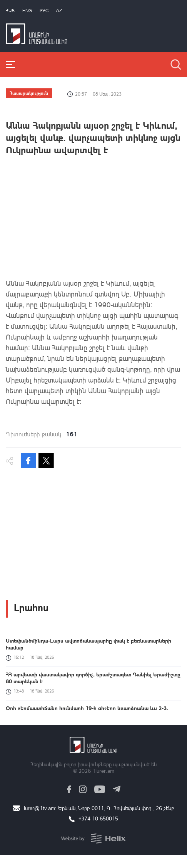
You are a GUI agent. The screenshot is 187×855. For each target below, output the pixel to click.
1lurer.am (103, 770)
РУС (44, 10)
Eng (27, 10)
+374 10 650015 (98, 818)
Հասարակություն (29, 93)
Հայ (10, 10)
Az (59, 10)
